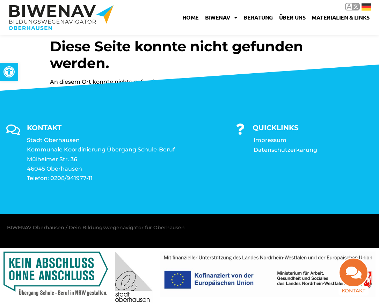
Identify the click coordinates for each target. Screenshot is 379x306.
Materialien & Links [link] (340, 17)
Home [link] (190, 17)
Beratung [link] (257, 17)
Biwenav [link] (221, 17)
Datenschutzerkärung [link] (285, 150)
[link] (9, 72)
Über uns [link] (292, 17)
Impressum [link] (270, 140)
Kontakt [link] (353, 291)
